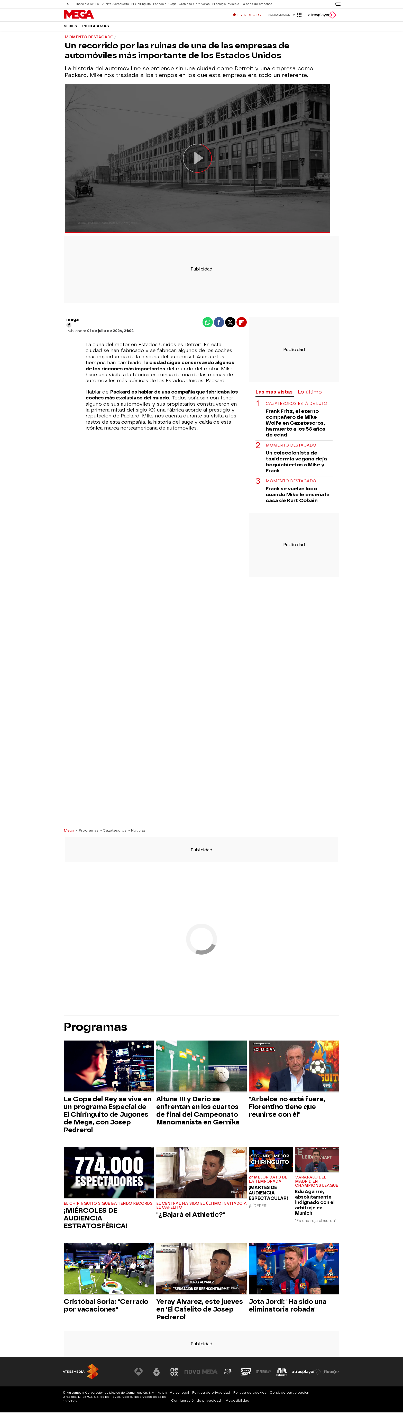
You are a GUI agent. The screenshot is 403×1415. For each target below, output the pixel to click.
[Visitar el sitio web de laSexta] (156, 1374)
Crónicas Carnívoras (194, 4)
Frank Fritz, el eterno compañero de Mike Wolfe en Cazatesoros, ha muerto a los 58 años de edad (295, 425)
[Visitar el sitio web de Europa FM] (263, 1374)
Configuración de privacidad (196, 1403)
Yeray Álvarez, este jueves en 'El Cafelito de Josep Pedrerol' (199, 1311)
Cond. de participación (289, 1395)
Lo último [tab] (310, 394)
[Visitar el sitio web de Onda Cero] (246, 1374)
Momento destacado (291, 448)
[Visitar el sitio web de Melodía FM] (281, 1374)
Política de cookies (249, 1395)
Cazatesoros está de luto (296, 406)
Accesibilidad (237, 1403)
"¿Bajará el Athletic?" (190, 1217)
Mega (69, 833)
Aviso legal (179, 1395)
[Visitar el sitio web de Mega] (210, 1374)
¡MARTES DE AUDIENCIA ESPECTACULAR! (268, 1195)
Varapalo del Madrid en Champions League (316, 1184)
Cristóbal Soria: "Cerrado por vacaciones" (106, 1308)
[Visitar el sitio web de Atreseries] (228, 1374)
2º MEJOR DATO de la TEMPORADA (268, 1182)
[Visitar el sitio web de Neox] (174, 1374)
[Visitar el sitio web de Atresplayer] (306, 1374)
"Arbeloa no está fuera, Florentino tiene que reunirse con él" (287, 1109)
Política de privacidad (211, 1395)
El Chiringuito (141, 4)
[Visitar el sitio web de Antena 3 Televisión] (138, 1374)
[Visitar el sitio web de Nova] (192, 1374)
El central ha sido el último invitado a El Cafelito (201, 1208)
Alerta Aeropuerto (115, 4)
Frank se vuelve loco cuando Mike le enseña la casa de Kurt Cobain (297, 497)
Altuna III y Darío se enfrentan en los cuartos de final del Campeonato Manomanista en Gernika (198, 1113)
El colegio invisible (225, 4)
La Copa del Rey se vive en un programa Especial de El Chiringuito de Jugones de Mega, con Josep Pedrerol (107, 1117)
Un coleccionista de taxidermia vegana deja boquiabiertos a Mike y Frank (296, 464)
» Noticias (137, 833)
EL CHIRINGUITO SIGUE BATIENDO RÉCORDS (108, 1206)
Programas (95, 28)
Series (70, 28)
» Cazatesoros (113, 833)
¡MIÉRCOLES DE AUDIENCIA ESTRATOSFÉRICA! (96, 1220)
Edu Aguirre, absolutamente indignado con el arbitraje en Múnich (315, 1204)
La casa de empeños (257, 4)
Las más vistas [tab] (273, 394)
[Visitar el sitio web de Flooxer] (331, 1374)
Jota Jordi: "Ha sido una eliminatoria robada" (287, 1308)
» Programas (87, 833)
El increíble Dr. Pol (86, 4)
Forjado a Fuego (164, 4)
